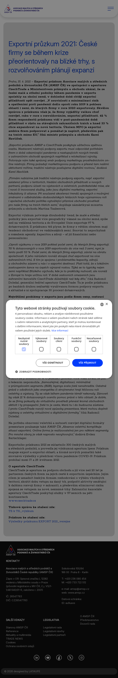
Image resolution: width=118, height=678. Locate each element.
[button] (33, 371)
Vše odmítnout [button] (53, 362)
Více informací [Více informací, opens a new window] (60, 330)
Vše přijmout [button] (87, 362)
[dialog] (59, 339)
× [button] (106, 304)
